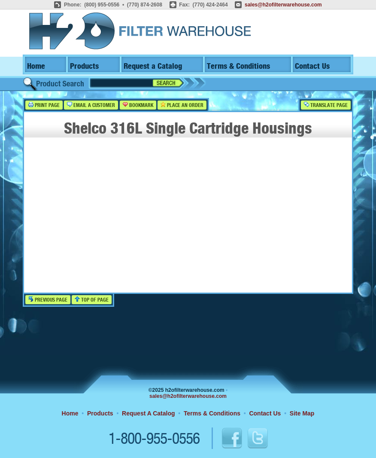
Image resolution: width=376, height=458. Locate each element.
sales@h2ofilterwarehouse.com (283, 5)
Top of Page (92, 299)
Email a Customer (91, 105)
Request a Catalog (153, 66)
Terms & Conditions (238, 66)
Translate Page (326, 105)
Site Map (302, 413)
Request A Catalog (148, 413)
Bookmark (138, 105)
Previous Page (47, 299)
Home (36, 66)
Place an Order (182, 105)
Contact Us (312, 66)
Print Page (44, 105)
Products (84, 66)
